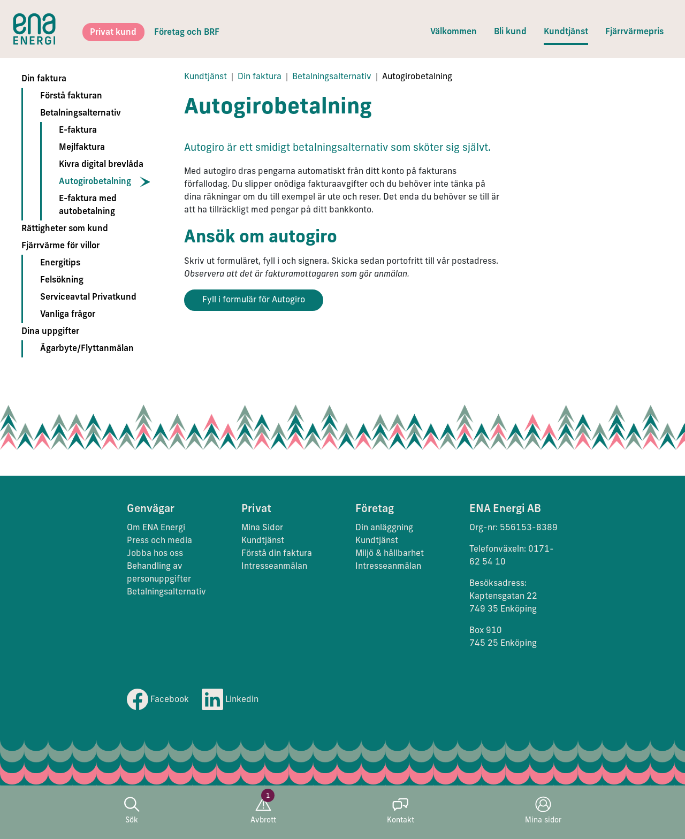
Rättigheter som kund (64, 229)
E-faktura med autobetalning (88, 205)
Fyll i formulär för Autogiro (253, 300)
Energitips (60, 263)
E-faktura (78, 130)
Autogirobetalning (95, 182)
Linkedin (230, 700)
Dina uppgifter (50, 331)
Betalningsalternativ (80, 113)
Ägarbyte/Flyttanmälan (87, 349)
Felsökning (61, 280)
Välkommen (453, 32)
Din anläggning (384, 528)
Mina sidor (543, 810)
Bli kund (510, 32)
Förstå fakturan (71, 96)
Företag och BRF (186, 32)
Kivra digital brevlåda (101, 165)
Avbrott (263, 810)
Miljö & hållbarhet (389, 554)
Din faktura (43, 79)
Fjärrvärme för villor (60, 246)
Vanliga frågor (67, 314)
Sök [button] (132, 810)
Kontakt (400, 810)
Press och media (159, 541)
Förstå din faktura (276, 554)
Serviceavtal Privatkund (88, 297)
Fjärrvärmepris (634, 32)
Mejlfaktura (82, 147)
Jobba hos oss (155, 554)
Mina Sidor (262, 528)
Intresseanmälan (274, 566)
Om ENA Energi (156, 528)
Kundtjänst (566, 32)
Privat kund (113, 32)
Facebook (158, 700)
